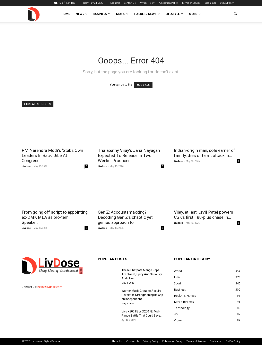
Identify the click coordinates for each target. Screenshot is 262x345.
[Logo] (33, 14)
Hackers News (147, 14)
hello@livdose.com (49, 287)
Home (65, 14)
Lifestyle (174, 14)
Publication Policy (168, 2)
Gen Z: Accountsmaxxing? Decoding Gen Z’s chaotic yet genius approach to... (125, 217)
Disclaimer (210, 2)
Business (101, 14)
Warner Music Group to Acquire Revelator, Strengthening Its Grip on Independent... (142, 295)
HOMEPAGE (143, 84)
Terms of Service (191, 2)
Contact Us (130, 2)
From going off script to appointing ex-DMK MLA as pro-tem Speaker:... (55, 217)
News (81, 14)
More (195, 14)
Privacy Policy (147, 2)
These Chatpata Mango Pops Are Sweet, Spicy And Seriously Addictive (142, 274)
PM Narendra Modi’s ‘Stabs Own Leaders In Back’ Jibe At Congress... (52, 155)
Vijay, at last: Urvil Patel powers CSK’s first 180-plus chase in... (203, 215)
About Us (115, 2)
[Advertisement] (131, 36)
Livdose (26, 166)
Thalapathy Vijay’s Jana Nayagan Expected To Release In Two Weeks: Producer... (129, 155)
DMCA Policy (227, 2)
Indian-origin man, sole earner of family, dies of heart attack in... (204, 153)
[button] (235, 14)
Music (122, 14)
